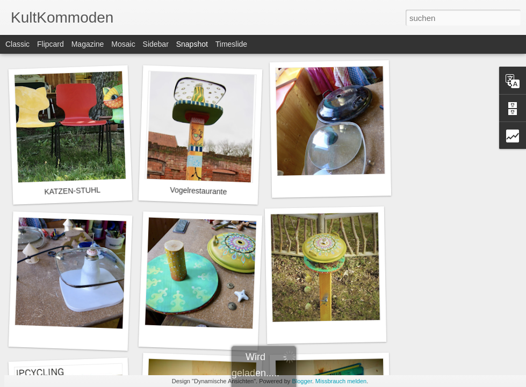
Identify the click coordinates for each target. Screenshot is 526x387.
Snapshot (192, 44)
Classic (17, 44)
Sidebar (156, 44)
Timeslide (231, 44)
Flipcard (50, 44)
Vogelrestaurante (198, 190)
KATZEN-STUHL (72, 190)
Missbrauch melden (340, 381)
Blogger (302, 381)
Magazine (87, 44)
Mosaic (123, 44)
